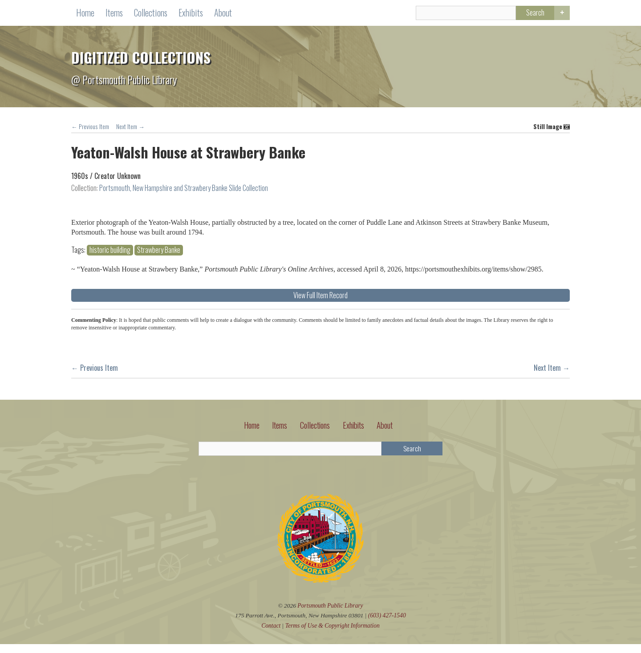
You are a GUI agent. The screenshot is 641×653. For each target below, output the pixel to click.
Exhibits (191, 13)
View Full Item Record (446, 298)
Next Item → (130, 127)
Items (114, 13)
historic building (361, 244)
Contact (270, 634)
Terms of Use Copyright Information (332, 634)
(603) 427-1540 (387, 624)
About (223, 13)
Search (531, 13)
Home (85, 13)
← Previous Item (90, 127)
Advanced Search (561, 14)
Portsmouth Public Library (330, 614)
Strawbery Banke (410, 244)
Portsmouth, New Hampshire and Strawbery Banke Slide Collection (183, 189)
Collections (150, 13)
